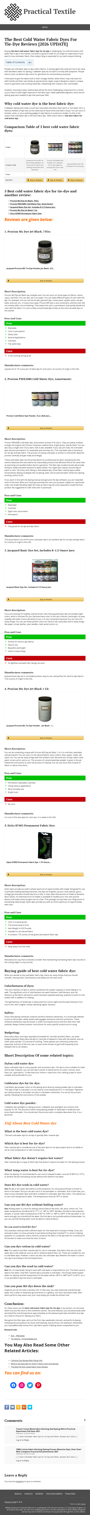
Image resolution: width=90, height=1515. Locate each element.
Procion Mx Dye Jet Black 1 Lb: (23, 210)
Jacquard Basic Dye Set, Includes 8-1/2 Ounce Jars (28, 587)
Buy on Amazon (36, 180)
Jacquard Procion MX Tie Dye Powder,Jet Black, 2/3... (30, 268)
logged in (20, 1481)
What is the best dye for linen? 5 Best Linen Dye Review (34, 1364)
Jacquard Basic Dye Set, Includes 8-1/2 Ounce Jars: (32, 207)
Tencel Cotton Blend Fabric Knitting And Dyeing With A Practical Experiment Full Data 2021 (45, 1430)
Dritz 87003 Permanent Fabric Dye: (26, 213)
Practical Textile (39, 12)
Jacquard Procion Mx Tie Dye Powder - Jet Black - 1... (30, 726)
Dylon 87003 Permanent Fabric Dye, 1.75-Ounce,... (28, 862)
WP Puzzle (82, 1504)
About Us (18, 1493)
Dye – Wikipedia (18, 1335)
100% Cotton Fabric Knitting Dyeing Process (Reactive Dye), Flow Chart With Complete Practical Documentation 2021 (48, 1450)
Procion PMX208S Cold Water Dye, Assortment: (31, 204)
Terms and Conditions (54, 1493)
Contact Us (28, 1493)
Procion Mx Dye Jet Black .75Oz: (24, 201)
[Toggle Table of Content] (28, 63)
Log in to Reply (22, 1440)
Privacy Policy (70, 1493)
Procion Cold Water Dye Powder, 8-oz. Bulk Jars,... (28, 416)
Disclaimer (39, 1493)
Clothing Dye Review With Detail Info (27, 1360)
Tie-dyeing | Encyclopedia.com (24, 1339)
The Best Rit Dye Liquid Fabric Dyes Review (29, 1367)
